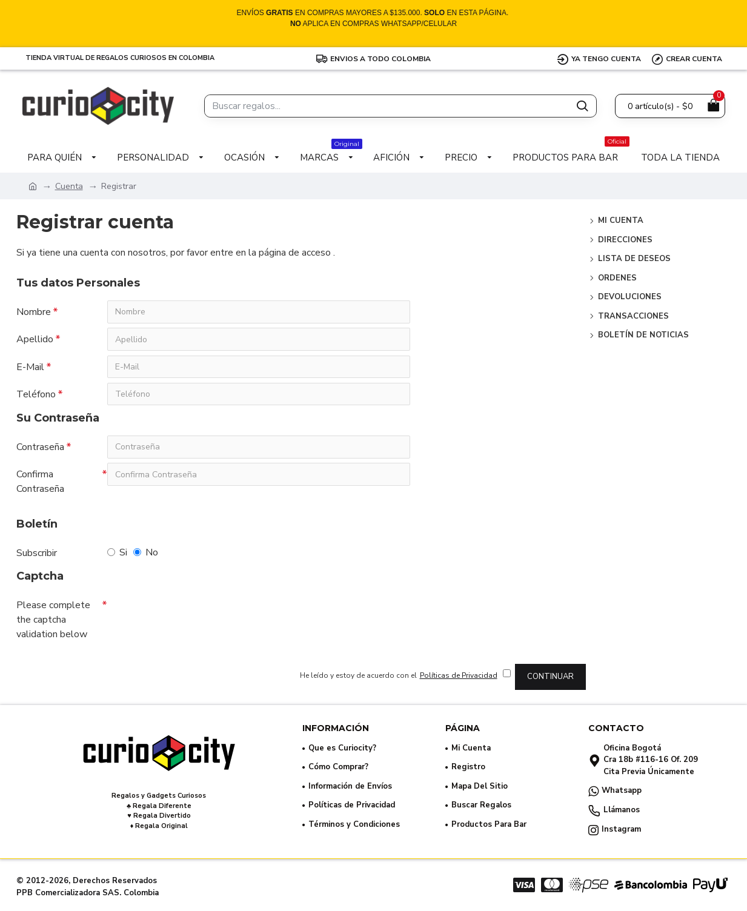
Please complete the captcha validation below (53, 622)
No (145, 555)
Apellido (34, 339)
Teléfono (36, 395)
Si (117, 555)
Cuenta (69, 186)
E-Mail (30, 367)
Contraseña (40, 449)
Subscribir (36, 555)
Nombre (33, 312)
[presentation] (192, 618)
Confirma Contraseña (40, 484)
